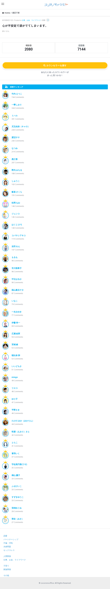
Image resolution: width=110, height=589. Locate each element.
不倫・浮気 (8, 543)
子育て (6, 566)
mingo (15, 377)
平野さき (16, 410)
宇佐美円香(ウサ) (19, 464)
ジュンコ (16, 214)
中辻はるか (17, 279)
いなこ (15, 301)
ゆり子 (15, 399)
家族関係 (7, 569)
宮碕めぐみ (17, 508)
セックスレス (9, 550)
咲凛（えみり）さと (21, 432)
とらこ (15, 442)
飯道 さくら (17, 192)
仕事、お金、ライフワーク (31, 20)
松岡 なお (16, 203)
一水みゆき (17, 312)
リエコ (15, 388)
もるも (15, 257)
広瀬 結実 (16, 333)
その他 (6, 575)
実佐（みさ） (18, 519)
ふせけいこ (17, 486)
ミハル (15, 115)
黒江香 (15, 159)
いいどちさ (17, 366)
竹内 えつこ (17, 94)
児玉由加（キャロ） (21, 126)
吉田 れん (16, 246)
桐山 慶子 (16, 475)
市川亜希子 (17, 268)
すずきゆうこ (18, 497)
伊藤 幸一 (16, 323)
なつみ (15, 148)
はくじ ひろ (17, 224)
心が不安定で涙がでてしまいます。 (25, 26)
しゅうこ (16, 181)
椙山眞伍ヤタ (18, 290)
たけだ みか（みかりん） (23, 421)
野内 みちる (17, 170)
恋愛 (5, 536)
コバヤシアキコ (19, 235)
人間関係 (7, 556)
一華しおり (17, 105)
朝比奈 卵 (16, 355)
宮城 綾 (15, 344)
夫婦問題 (7, 547)
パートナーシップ (10, 539)
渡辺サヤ (16, 137)
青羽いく (16, 453)
